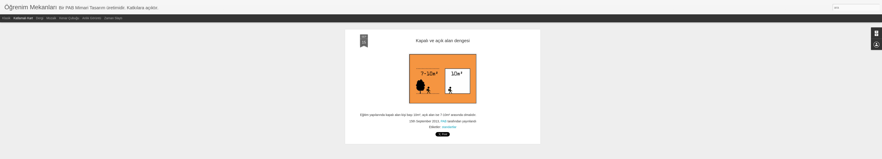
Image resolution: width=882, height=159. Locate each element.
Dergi (39, 18)
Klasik (6, 18)
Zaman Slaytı (113, 18)
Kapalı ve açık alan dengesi (443, 40)
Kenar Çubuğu (69, 18)
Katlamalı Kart (23, 18)
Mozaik (51, 18)
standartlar (449, 127)
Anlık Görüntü (91, 18)
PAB (444, 121)
